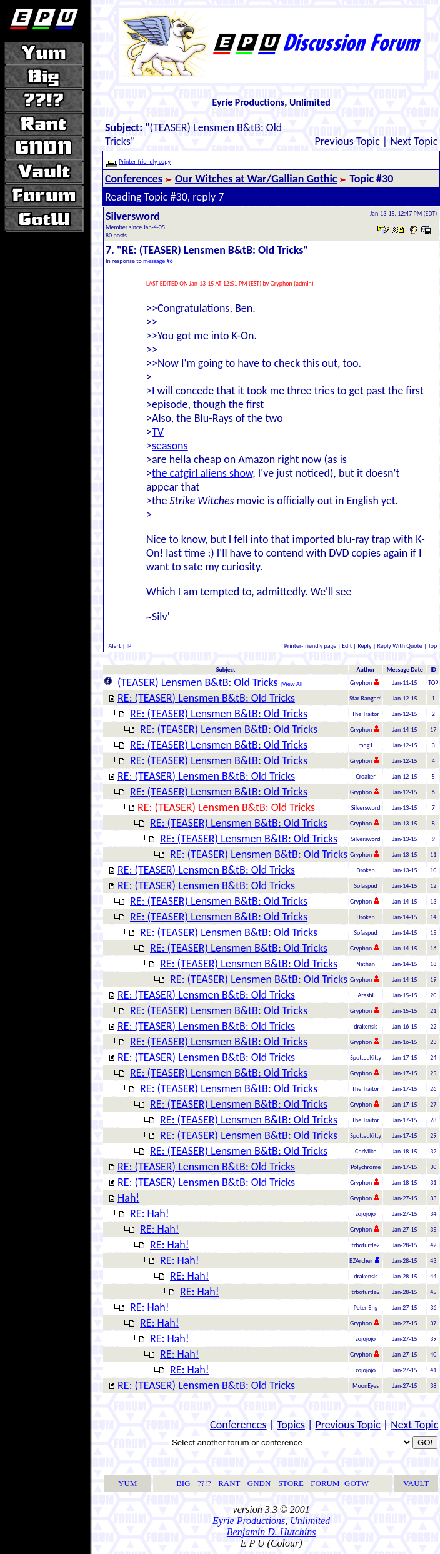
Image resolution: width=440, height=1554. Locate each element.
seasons (170, 445)
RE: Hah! (149, 1213)
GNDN (259, 1483)
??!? (204, 1483)
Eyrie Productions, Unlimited (271, 1520)
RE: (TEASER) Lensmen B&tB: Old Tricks (206, 698)
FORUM (325, 1483)
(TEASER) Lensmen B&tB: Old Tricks (198, 682)
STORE (291, 1483)
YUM (127, 1483)
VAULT (416, 1483)
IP (129, 646)
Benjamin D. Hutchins (271, 1532)
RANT (229, 1483)
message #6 (158, 261)
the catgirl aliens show (202, 473)
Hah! (128, 1198)
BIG (183, 1483)
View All (292, 684)
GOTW (356, 1483)
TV (158, 432)
